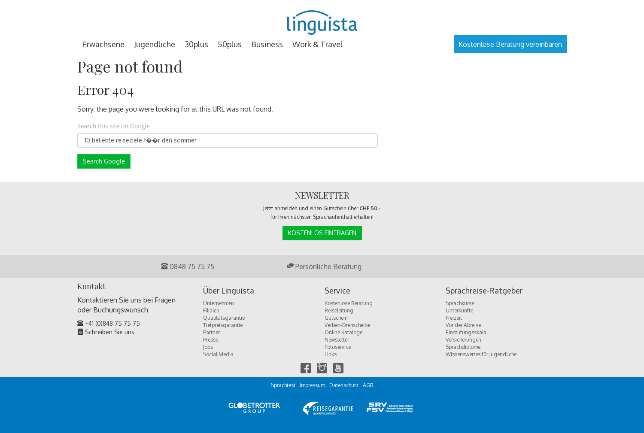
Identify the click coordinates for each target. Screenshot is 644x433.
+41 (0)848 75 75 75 (108, 323)
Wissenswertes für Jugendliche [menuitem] (481, 354)
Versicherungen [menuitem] (463, 339)
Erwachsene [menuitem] (103, 44)
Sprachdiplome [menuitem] (463, 347)
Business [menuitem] (267, 44)
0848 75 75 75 (187, 266)
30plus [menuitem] (196, 44)
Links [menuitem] (331, 354)
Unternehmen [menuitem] (218, 303)
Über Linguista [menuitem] (228, 291)
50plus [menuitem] (230, 44)
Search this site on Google (113, 126)
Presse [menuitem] (210, 339)
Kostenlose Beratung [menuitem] (349, 303)
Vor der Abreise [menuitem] (463, 325)
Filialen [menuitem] (211, 310)
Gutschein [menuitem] (336, 318)
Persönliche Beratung (324, 266)
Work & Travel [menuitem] (317, 44)
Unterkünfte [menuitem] (459, 310)
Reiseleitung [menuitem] (339, 310)
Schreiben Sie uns (105, 332)
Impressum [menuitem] (312, 385)
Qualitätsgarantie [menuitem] (224, 318)
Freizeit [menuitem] (454, 318)
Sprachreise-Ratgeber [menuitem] (484, 291)
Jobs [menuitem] (208, 347)
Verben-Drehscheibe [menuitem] (347, 325)
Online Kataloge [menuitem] (343, 332)
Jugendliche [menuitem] (154, 44)
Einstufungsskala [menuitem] (466, 332)
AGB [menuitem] (368, 385)
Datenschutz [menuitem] (343, 385)
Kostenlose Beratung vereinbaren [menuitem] (510, 44)
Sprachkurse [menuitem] (460, 303)
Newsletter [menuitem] (337, 339)
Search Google (104, 161)
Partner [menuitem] (211, 332)
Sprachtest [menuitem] (283, 385)
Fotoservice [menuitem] (338, 347)
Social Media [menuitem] (218, 354)
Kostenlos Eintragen (322, 232)
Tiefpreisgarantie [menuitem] (223, 325)
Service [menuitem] (337, 291)
